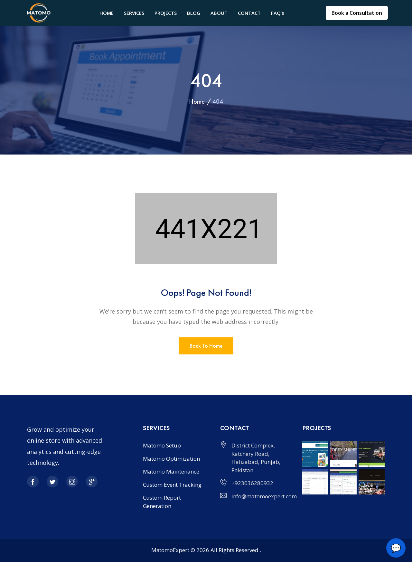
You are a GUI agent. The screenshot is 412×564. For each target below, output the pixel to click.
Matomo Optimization (171, 461)
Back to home (206, 347)
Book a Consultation (357, 12)
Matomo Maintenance (171, 473)
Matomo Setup (162, 447)
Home (197, 101)
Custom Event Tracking (172, 487)
